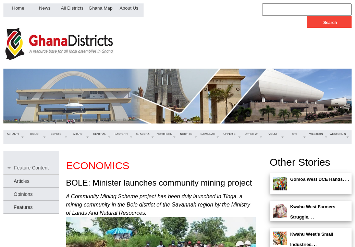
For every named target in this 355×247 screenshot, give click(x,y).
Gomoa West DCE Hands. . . (319, 179)
